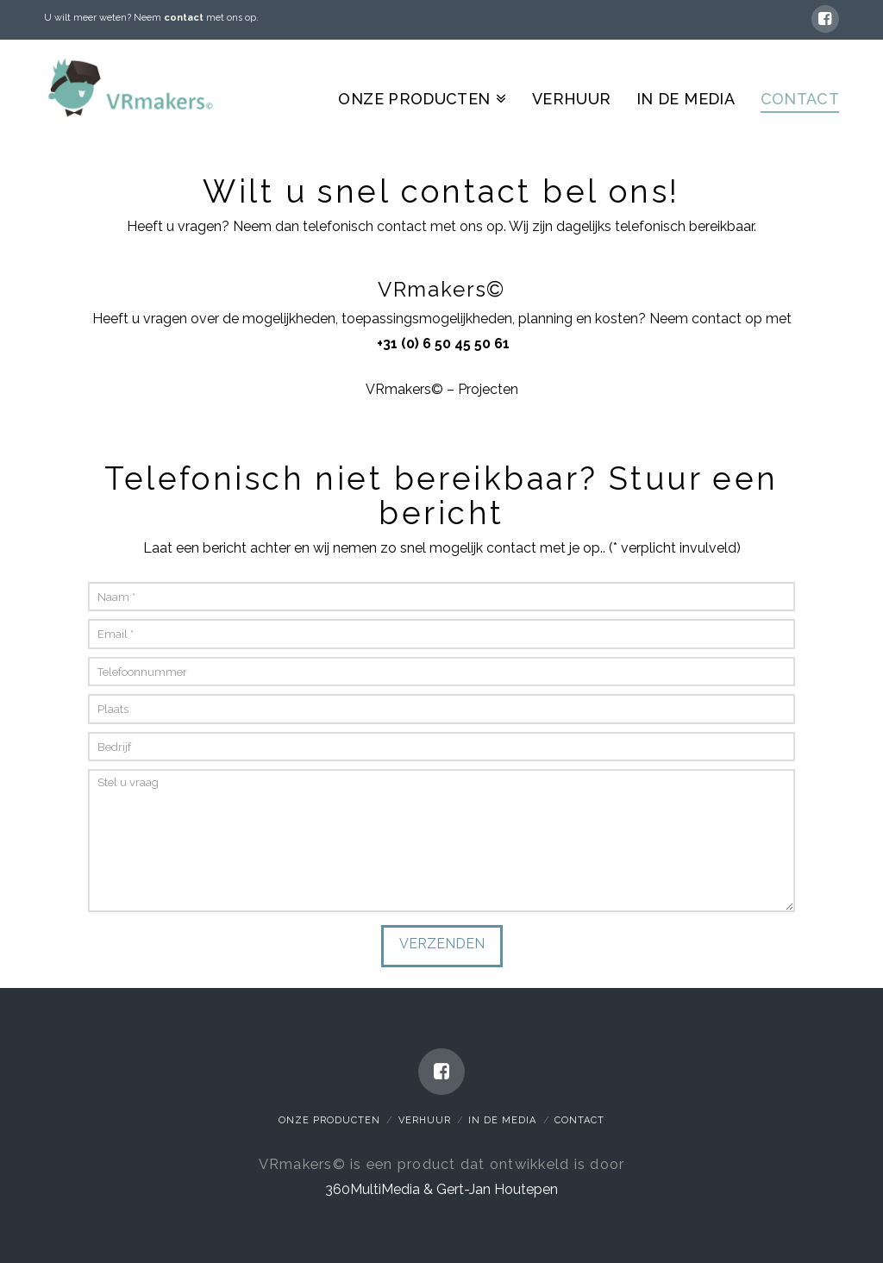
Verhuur (424, 1120)
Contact (579, 1120)
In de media (502, 1120)
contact (184, 17)
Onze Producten (329, 1120)
